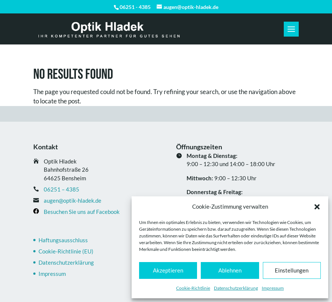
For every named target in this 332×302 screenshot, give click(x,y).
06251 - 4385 (135, 7)
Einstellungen (291, 270)
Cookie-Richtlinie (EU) (66, 251)
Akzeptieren (168, 270)
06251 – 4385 (61, 189)
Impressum (273, 288)
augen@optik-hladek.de (72, 200)
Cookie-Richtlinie (193, 288)
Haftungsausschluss (63, 240)
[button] (317, 207)
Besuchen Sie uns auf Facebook (82, 211)
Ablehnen (230, 270)
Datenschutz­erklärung (236, 288)
